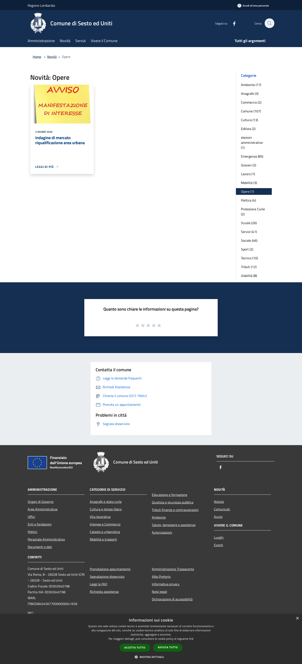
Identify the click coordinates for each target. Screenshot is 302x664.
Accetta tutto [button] (134, 647)
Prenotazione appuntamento (110, 569)
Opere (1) (247, 191)
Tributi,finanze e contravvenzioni (175, 509)
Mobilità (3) (249, 182)
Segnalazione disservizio (107, 576)
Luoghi (219, 537)
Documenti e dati (40, 546)
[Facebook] (232, 23)
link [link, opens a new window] (191, 639)
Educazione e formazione (169, 494)
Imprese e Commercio (105, 524)
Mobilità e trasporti (103, 539)
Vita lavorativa (100, 516)
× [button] (297, 618)
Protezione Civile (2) (253, 212)
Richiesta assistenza (104, 591)
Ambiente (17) (251, 84)
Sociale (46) (249, 240)
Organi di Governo (40, 501)
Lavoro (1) (248, 173)
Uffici (31, 516)
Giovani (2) (248, 165)
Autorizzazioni (162, 532)
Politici (32, 531)
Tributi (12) (248, 266)
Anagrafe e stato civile (106, 501)
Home (37, 56)
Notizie (219, 501)
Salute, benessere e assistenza (173, 524)
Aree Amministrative (42, 509)
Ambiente (159, 517)
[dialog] (151, 639)
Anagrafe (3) (249, 93)
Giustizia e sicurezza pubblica (172, 502)
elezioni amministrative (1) (252, 142)
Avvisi (218, 516)
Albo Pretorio (161, 576)
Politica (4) (248, 200)
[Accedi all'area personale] (253, 5)
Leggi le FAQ (98, 584)
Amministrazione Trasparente (173, 569)
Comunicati (222, 509)
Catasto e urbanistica (105, 531)
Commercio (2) (251, 102)
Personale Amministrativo (46, 539)
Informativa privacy (166, 584)
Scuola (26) (249, 222)
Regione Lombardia (41, 5)
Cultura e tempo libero (106, 509)
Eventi (218, 544)
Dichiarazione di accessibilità (172, 599)
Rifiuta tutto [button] (168, 647)
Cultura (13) (249, 119)
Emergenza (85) (252, 156)
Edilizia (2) (248, 128)
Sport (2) (247, 249)
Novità (52, 56)
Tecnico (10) (249, 258)
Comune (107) (251, 111)
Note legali (159, 591)
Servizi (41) (249, 231)
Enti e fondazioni (40, 524)
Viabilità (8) (249, 275)
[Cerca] (269, 23)
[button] (151, 657)
